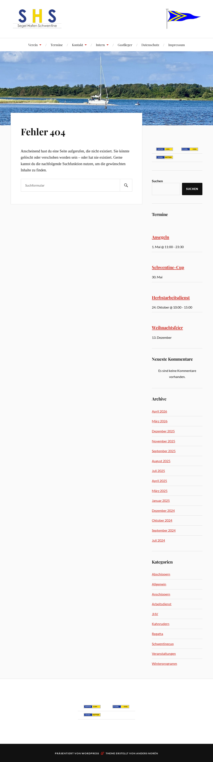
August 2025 (161, 461)
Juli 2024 (158, 540)
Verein (33, 45)
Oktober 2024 (162, 520)
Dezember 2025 (163, 431)
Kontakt (77, 45)
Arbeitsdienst (161, 604)
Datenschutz (150, 45)
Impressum (176, 45)
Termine (57, 45)
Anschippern (161, 594)
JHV (155, 614)
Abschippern (161, 574)
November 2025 (163, 441)
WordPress (90, 753)
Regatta (157, 634)
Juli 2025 (158, 471)
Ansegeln (160, 237)
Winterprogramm (164, 663)
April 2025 (159, 481)
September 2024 (164, 530)
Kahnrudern (160, 624)
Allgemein (159, 584)
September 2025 (164, 451)
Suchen (157, 181)
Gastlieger (125, 45)
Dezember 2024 (163, 510)
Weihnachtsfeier (167, 327)
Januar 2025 (161, 500)
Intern (100, 45)
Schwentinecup (163, 644)
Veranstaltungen (164, 653)
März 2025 (159, 491)
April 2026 (159, 411)
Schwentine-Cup (168, 267)
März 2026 (159, 421)
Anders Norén (147, 753)
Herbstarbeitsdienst (171, 297)
